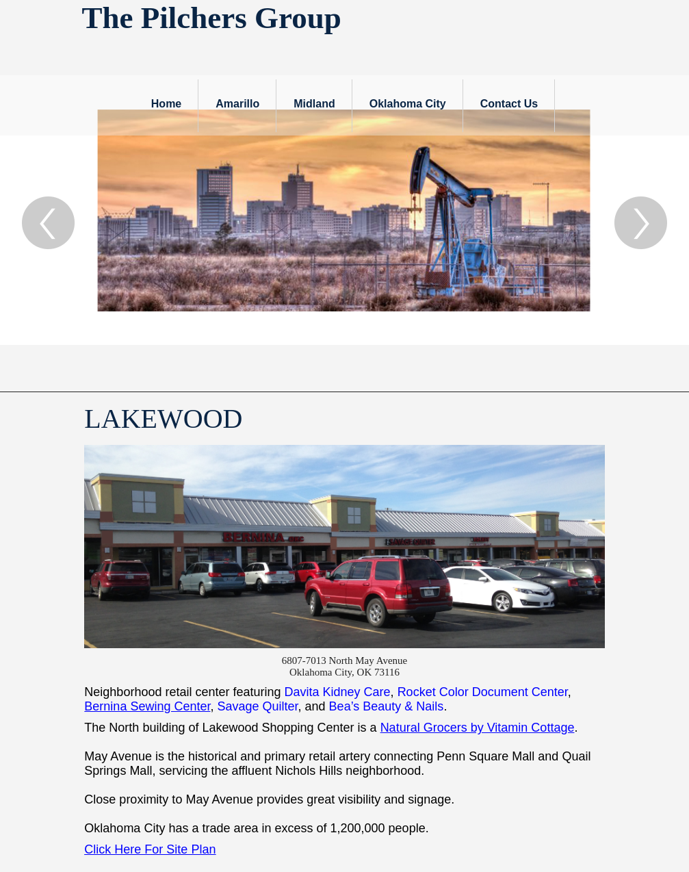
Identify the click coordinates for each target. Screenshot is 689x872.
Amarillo (237, 104)
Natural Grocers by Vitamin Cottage (477, 727)
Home (166, 104)
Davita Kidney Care (338, 692)
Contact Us (509, 104)
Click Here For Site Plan (150, 849)
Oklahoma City (407, 104)
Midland (314, 104)
